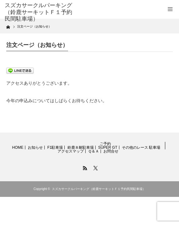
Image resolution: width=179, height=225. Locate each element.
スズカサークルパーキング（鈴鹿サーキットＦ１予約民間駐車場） (99, 189)
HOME (17, 147)
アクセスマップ (70, 151)
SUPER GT (107, 147)
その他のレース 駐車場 (141, 147)
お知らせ (35, 147)
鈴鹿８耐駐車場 (80, 147)
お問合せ (110, 151)
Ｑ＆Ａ (93, 151)
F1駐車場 (55, 147)
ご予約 (105, 144)
